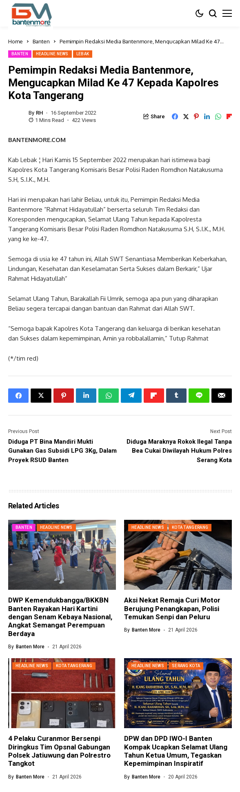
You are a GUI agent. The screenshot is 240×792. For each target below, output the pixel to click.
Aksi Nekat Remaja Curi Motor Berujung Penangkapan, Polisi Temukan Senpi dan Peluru (172, 608)
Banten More (30, 647)
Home (15, 41)
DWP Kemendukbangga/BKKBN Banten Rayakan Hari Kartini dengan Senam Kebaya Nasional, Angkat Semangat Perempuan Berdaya (60, 617)
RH (39, 113)
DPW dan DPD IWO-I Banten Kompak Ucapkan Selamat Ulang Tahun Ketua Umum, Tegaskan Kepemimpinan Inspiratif (175, 750)
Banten (41, 41)
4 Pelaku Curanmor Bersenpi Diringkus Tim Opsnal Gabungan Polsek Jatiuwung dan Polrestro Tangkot (59, 750)
